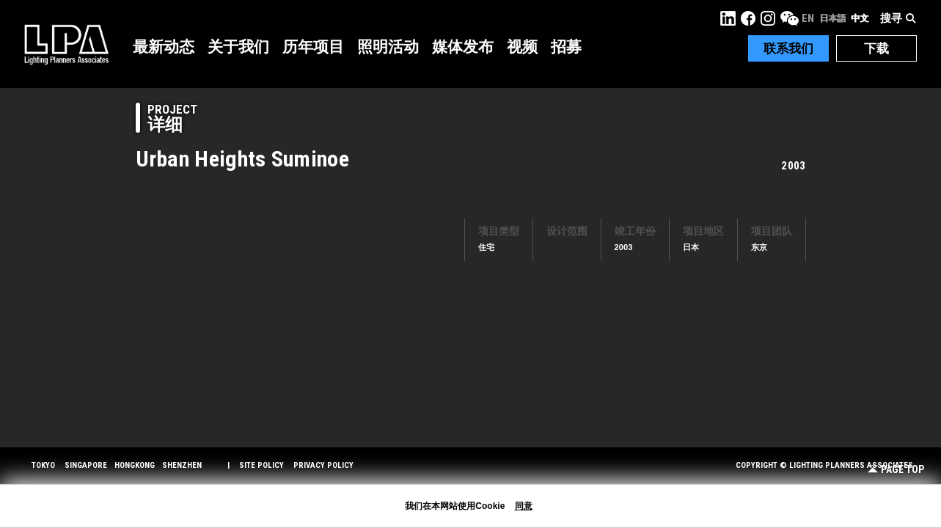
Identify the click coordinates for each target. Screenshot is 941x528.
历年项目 (313, 47)
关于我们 (238, 47)
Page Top (896, 469)
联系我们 (788, 48)
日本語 (832, 18)
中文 (859, 18)
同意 (523, 506)
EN (808, 18)
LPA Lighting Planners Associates (66, 44)
